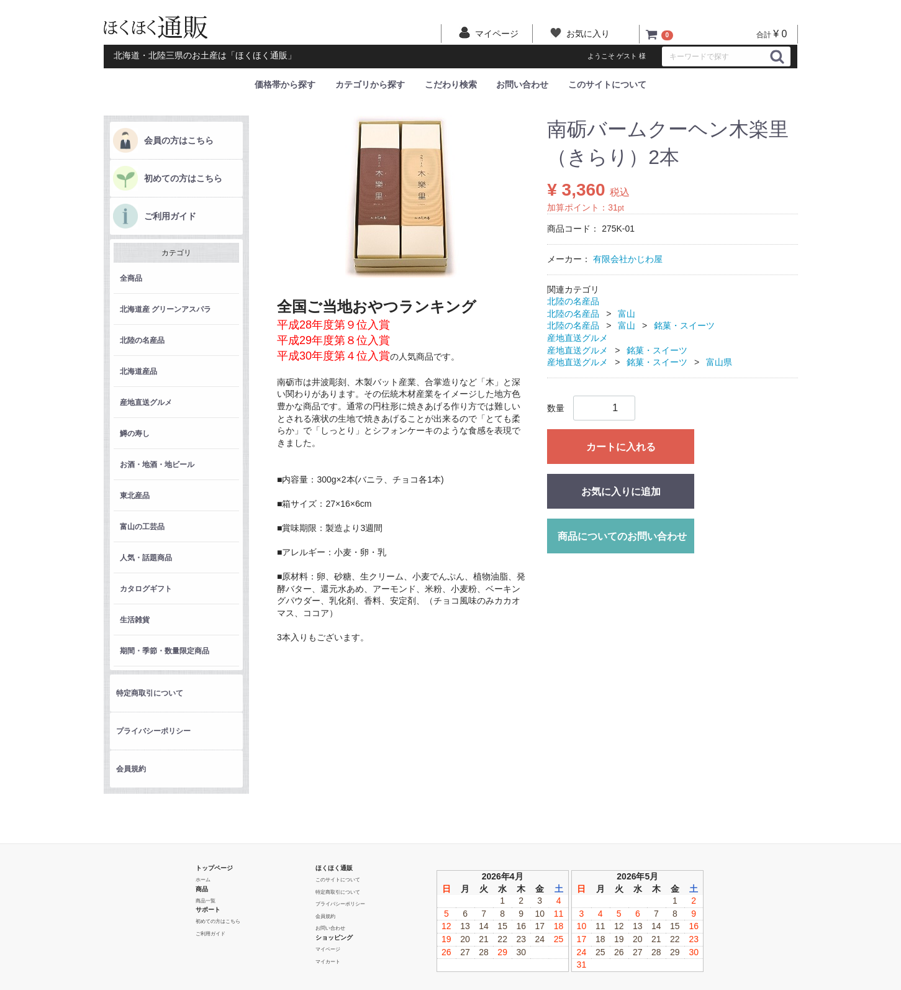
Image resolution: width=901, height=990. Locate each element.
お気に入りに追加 (621, 491)
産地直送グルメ (146, 402)
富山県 (719, 362)
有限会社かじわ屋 (628, 259)
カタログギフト (146, 588)
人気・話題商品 (146, 557)
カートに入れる (621, 446)
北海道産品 (138, 371)
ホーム (203, 880)
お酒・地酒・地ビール (157, 464)
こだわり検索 (451, 84)
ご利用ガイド (170, 216)
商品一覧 (205, 900)
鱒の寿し (135, 433)
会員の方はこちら (179, 140)
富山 (626, 313)
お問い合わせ (522, 84)
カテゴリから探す (370, 84)
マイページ (327, 949)
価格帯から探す (285, 84)
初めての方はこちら (183, 178)
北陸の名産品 (142, 340)
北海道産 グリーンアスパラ (165, 309)
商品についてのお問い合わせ (622, 535)
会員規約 (131, 769)
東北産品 (135, 495)
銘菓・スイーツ (684, 325)
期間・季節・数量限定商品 (164, 651)
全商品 (131, 278)
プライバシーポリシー (153, 731)
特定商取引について (149, 693)
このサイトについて (607, 84)
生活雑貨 (135, 619)
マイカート (327, 961)
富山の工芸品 (142, 526)
